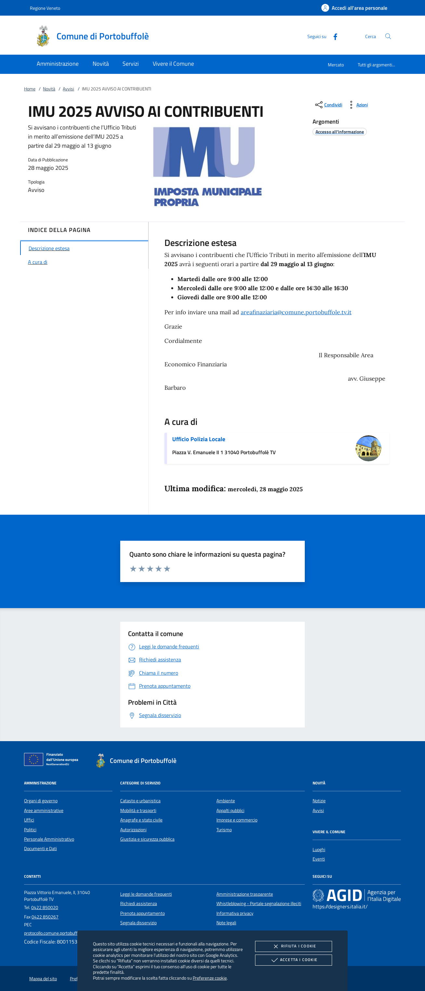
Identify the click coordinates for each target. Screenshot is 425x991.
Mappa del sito (43, 978)
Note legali (226, 922)
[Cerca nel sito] (388, 36)
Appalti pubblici (230, 810)
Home (29, 88)
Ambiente (225, 800)
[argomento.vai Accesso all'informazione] (340, 131)
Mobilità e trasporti (138, 810)
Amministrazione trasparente (244, 894)
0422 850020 (44, 907)
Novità (49, 88)
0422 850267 (45, 916)
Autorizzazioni (133, 829)
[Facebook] (332, 36)
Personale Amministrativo (49, 839)
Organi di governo (41, 800)
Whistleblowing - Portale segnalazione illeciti (258, 903)
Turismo (224, 829)
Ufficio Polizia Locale (198, 439)
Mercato (336, 64)
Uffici (29, 819)
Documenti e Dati (40, 848)
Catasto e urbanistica (140, 800)
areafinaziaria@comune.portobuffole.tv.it (296, 312)
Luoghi (319, 849)
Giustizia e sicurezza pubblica (147, 839)
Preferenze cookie (210, 977)
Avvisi (68, 88)
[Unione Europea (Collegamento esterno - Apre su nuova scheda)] (53, 761)
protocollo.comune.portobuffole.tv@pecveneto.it (70, 933)
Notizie (319, 800)
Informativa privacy (234, 913)
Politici (30, 829)
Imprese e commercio (236, 819)
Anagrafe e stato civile (141, 819)
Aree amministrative (43, 810)
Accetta (293, 960)
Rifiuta (293, 946)
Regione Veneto (45, 8)
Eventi (319, 858)
